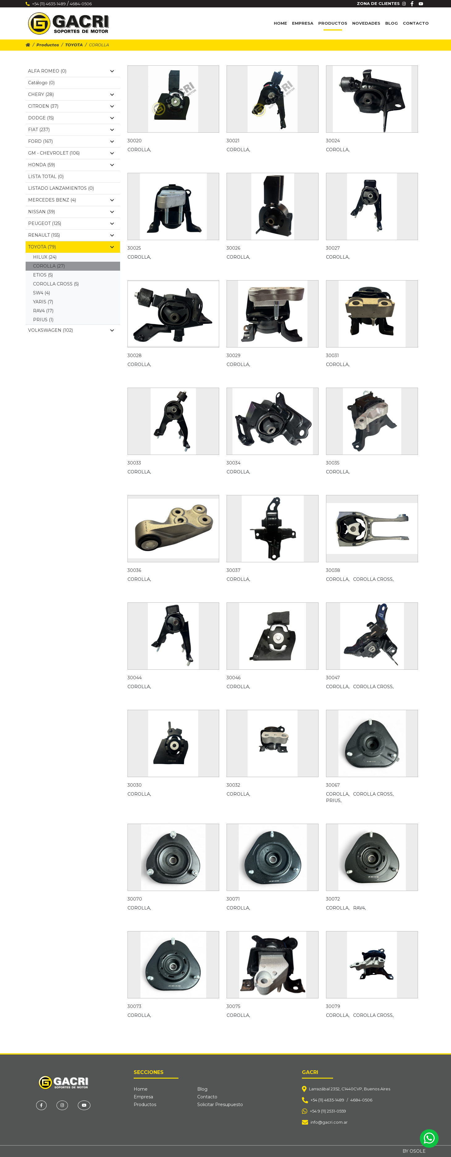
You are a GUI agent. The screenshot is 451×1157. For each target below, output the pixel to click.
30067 (333, 785)
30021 (233, 141)
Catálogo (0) (41, 82)
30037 (233, 570)
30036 (134, 570)
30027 (333, 248)
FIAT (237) (71, 129)
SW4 (41, 293)
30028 (134, 355)
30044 (134, 677)
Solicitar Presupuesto (220, 1104)
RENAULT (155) (71, 235)
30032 (233, 785)
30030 (134, 785)
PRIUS (43, 320)
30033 (134, 463)
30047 (333, 677)
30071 (233, 899)
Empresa (302, 23)
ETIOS (43, 275)
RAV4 (43, 311)
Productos (332, 23)
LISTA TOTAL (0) (46, 176)
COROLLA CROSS (56, 284)
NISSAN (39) (71, 211)
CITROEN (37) (71, 106)
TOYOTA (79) (71, 247)
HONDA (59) (71, 165)
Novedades (366, 23)
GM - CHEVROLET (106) (71, 153)
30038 (333, 570)
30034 (233, 463)
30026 (233, 248)
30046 (233, 677)
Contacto (416, 23)
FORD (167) (71, 141)
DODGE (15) (71, 118)
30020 (134, 141)
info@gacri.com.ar (329, 1122)
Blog (391, 23)
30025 (134, 248)
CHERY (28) (71, 94)
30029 (233, 355)
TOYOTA (74, 44)
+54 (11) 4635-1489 (49, 3)
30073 (134, 1006)
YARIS (43, 302)
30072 (333, 899)
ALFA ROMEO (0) (71, 71)
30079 (333, 1006)
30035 (332, 463)
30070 (134, 899)
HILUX (44, 257)
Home (280, 23)
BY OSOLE (414, 1151)
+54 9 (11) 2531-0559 (328, 1111)
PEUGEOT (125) (71, 223)
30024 (333, 141)
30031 (332, 355)
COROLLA (49, 266)
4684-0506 (81, 3)
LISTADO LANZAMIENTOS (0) (61, 188)
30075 (233, 1006)
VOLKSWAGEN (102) (71, 330)
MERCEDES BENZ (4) (71, 200)
